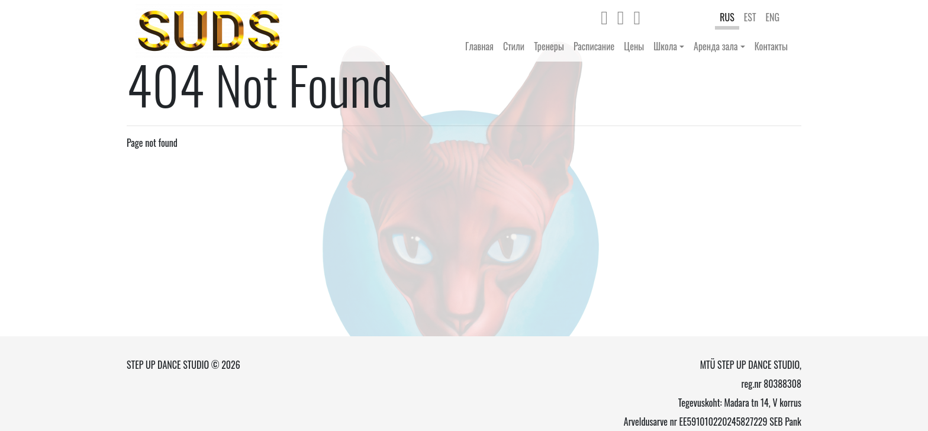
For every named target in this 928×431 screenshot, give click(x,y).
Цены (634, 46)
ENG (773, 17)
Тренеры (549, 46)
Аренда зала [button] (716, 46)
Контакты (771, 46)
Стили (513, 46)
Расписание (593, 46)
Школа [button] (665, 46)
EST (750, 17)
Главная (479, 46)
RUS (727, 17)
